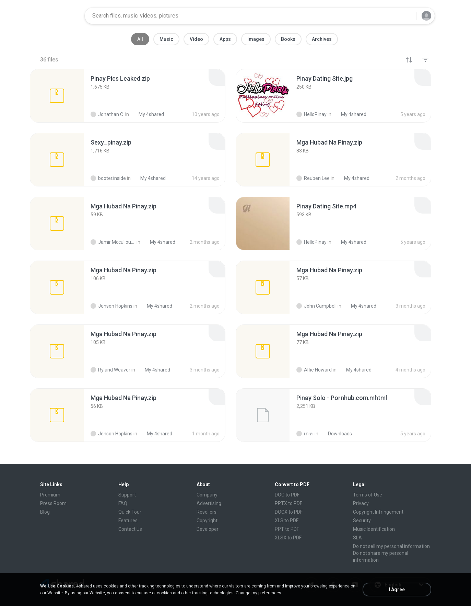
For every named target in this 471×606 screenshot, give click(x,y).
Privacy (361, 503)
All (140, 39)
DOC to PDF (287, 495)
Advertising (209, 503)
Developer (208, 529)
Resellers (206, 512)
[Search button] (407, 16)
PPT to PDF (287, 529)
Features (128, 520)
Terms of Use (367, 495)
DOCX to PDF (289, 512)
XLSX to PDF (288, 537)
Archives (322, 39)
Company (207, 495)
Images (255, 39)
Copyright (207, 520)
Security (362, 520)
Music (166, 39)
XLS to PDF (286, 520)
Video (196, 39)
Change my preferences (258, 593)
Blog (45, 512)
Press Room (53, 503)
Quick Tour (129, 512)
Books (288, 39)
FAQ (122, 503)
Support (127, 495)
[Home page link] (58, 16)
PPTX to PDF (288, 503)
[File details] (57, 95)
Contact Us (130, 529)
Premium (50, 495)
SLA (357, 537)
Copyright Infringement (378, 512)
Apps (225, 39)
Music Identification (374, 529)
